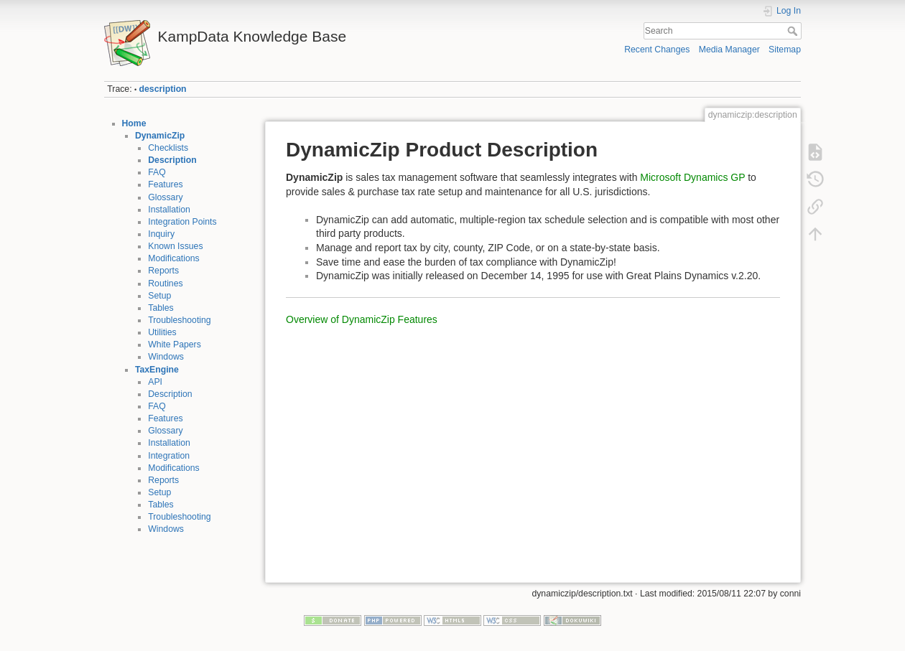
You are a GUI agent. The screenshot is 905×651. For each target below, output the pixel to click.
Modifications (174, 258)
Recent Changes (657, 50)
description (163, 89)
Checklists (168, 148)
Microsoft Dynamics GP (692, 177)
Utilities (162, 332)
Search (794, 31)
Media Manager (729, 50)
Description (172, 160)
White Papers (174, 344)
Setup (159, 296)
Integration (169, 456)
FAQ (157, 172)
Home (134, 123)
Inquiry (161, 234)
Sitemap (785, 50)
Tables (160, 308)
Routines (165, 283)
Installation (169, 210)
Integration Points (182, 222)
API (155, 382)
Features (165, 184)
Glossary (165, 197)
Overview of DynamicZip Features (361, 319)
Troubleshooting (179, 320)
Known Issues (175, 246)
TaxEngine (157, 370)
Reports (163, 271)
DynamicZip (160, 136)
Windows (166, 357)
